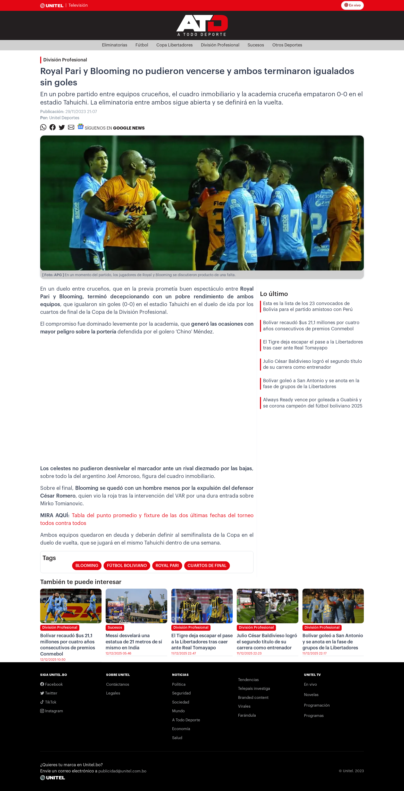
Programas (314, 716)
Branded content (253, 698)
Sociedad (180, 702)
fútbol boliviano (127, 566)
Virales (244, 706)
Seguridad (181, 693)
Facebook (51, 684)
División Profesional (220, 45)
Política (179, 684)
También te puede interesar (81, 582)
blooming (86, 566)
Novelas (311, 695)
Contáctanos (117, 684)
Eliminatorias (114, 45)
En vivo (353, 5)
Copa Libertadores (174, 45)
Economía (181, 729)
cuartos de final (207, 566)
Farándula (247, 715)
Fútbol (142, 45)
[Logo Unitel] (202, 25)
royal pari (167, 566)
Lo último (274, 294)
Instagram (51, 711)
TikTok (48, 702)
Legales (113, 693)
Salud (177, 738)
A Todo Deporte (186, 720)
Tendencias (248, 680)
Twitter (48, 693)
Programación (317, 705)
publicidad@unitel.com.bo (122, 771)
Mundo (178, 711)
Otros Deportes (287, 45)
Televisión (78, 5)
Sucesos (256, 45)
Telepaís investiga (254, 689)
